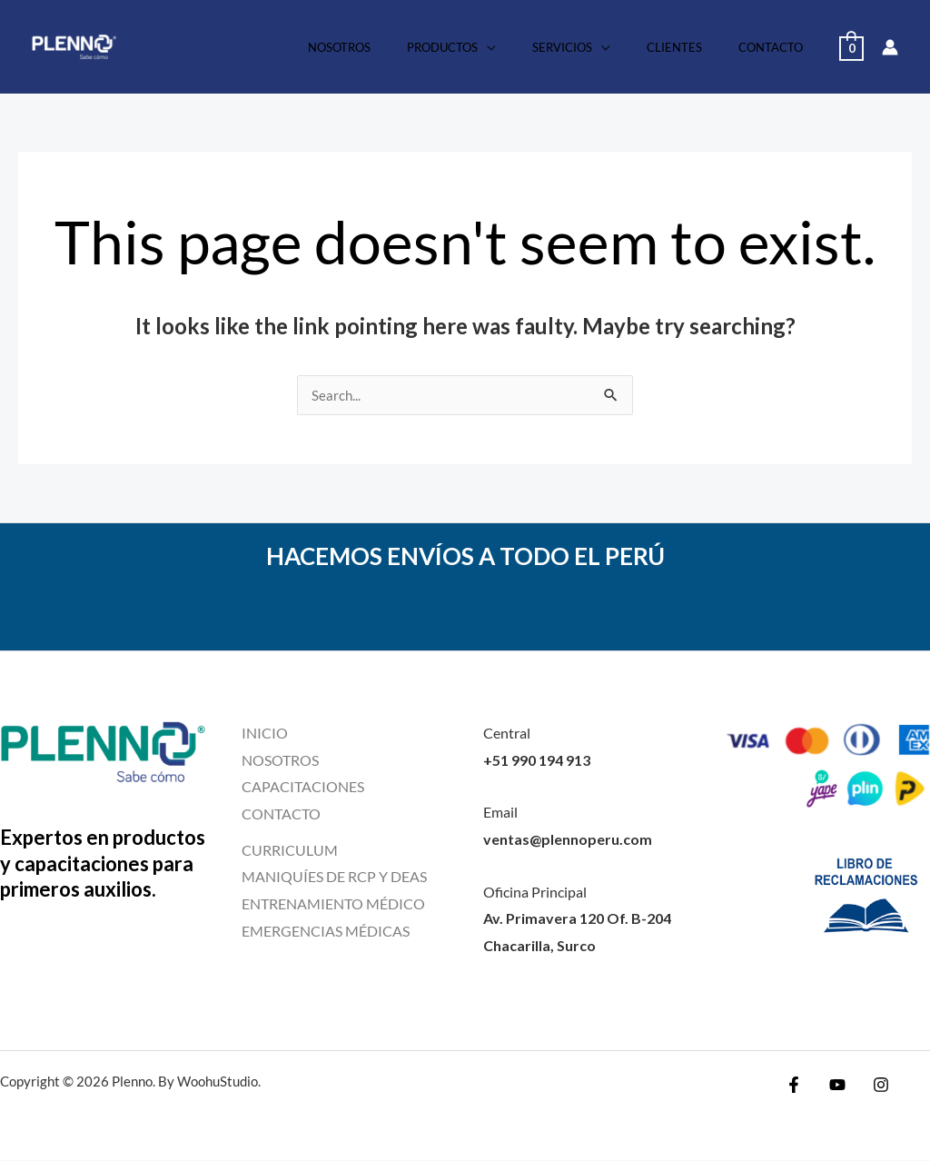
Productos (486, 47)
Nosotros (396, 47)
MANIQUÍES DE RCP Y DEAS (334, 877)
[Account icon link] (890, 47)
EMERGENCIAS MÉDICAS (326, 931)
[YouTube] (837, 1085)
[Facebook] (798, 1085)
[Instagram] (876, 1085)
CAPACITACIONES (303, 787)
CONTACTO (281, 814)
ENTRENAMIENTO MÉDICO (333, 904)
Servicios (594, 47)
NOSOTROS (280, 760)
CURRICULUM (290, 850)
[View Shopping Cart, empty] (851, 46)
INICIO (265, 733)
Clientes (693, 47)
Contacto (777, 47)
